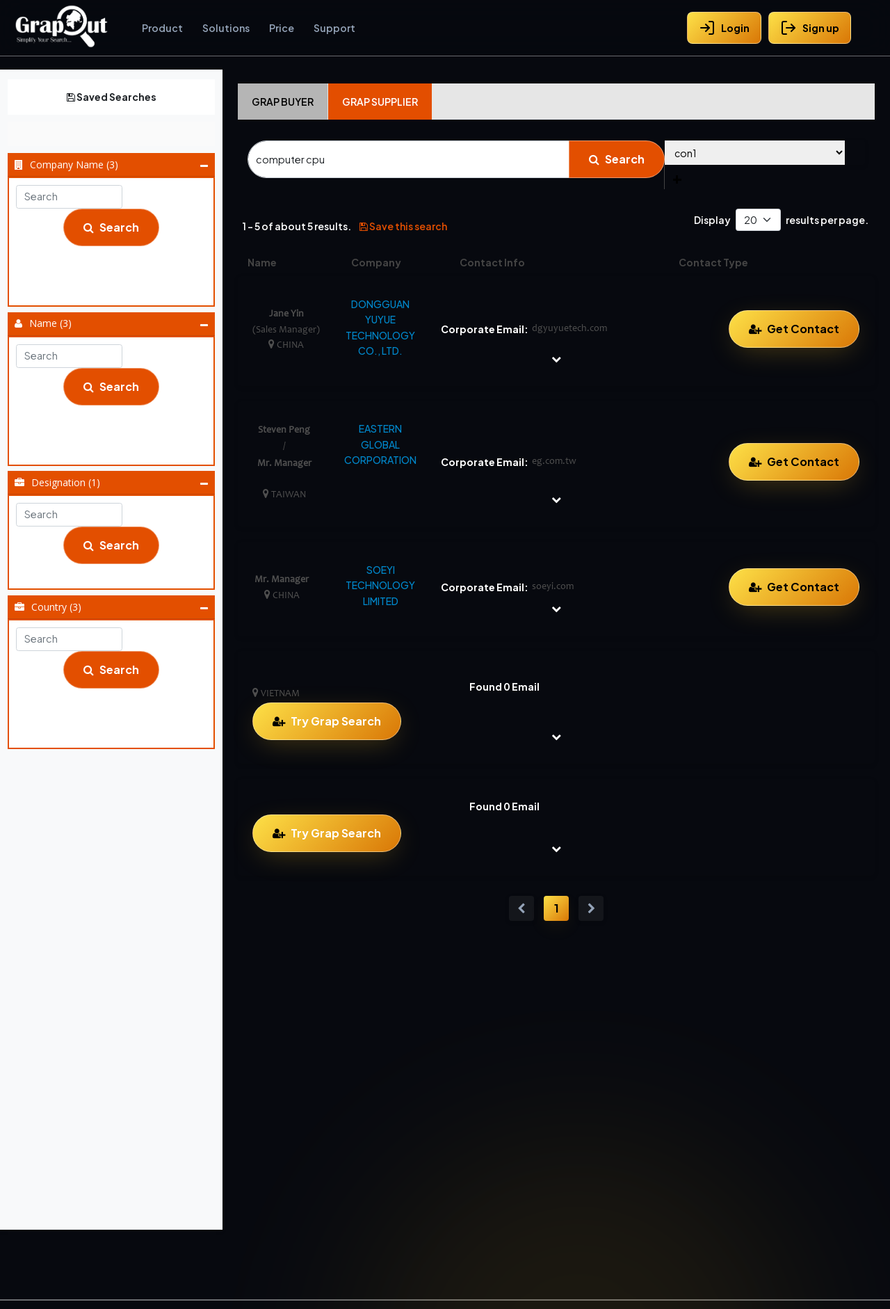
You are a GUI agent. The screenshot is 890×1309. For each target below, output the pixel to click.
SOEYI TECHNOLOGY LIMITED (380, 585)
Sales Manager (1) (115, 572)
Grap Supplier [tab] (380, 101)
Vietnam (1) (116, 731)
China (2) (116, 697)
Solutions (226, 28)
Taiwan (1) (116, 714)
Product (162, 28)
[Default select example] (758, 220)
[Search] (408, 159)
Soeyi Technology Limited (116, 289)
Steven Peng (116, 448)
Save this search (403, 226)
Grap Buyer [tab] (283, 101)
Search (111, 227)
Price (281, 28)
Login (724, 27)
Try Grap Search (336, 721)
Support (334, 28)
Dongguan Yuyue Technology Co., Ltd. (116, 254)
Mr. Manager (115, 431)
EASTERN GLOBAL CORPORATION (380, 444)
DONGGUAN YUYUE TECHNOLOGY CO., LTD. (380, 327)
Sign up (809, 27)
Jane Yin (116, 414)
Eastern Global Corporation (116, 272)
